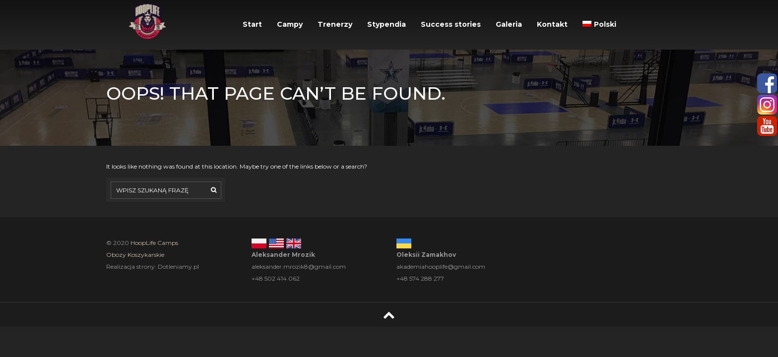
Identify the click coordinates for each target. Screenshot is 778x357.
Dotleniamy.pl (178, 266)
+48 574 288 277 (420, 278)
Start (252, 24)
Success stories (451, 24)
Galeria (509, 24)
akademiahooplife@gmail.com (440, 266)
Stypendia (386, 24)
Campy (290, 24)
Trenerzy (335, 24)
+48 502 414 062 (276, 278)
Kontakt (552, 24)
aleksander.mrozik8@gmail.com (299, 266)
